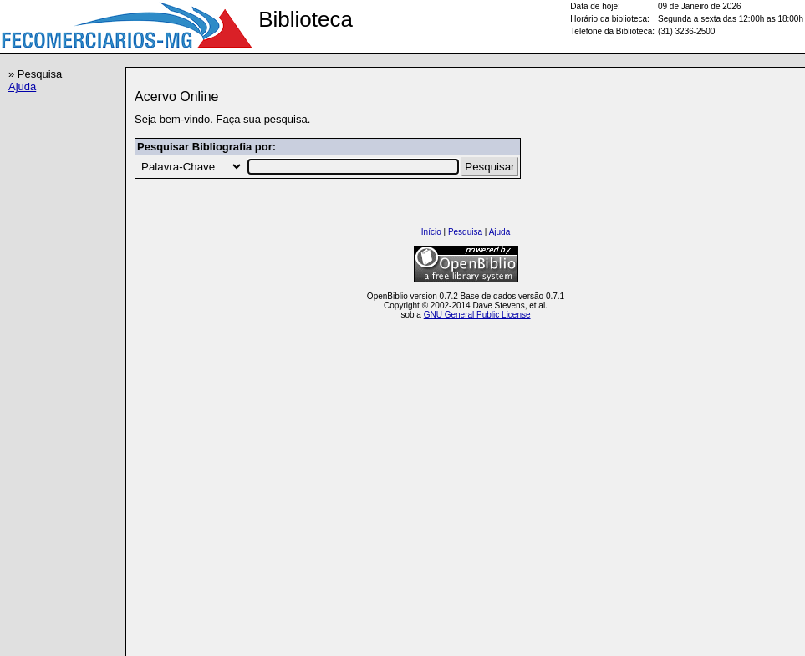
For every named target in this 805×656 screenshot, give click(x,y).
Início (432, 231)
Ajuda (22, 86)
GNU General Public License (477, 314)
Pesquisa (465, 231)
